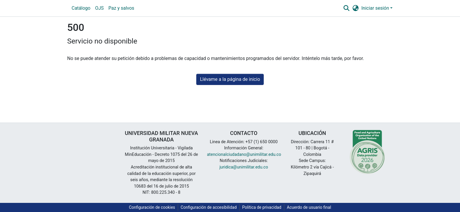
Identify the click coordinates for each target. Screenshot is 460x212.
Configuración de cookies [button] (152, 207)
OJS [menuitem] (99, 8)
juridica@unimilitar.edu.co (243, 167)
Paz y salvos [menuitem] (121, 8)
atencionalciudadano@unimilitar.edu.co (244, 154)
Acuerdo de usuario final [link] (309, 207)
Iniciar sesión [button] (375, 8)
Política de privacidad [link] (261, 207)
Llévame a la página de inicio (230, 79)
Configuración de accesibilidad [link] (209, 207)
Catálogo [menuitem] (81, 8)
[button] (346, 8)
